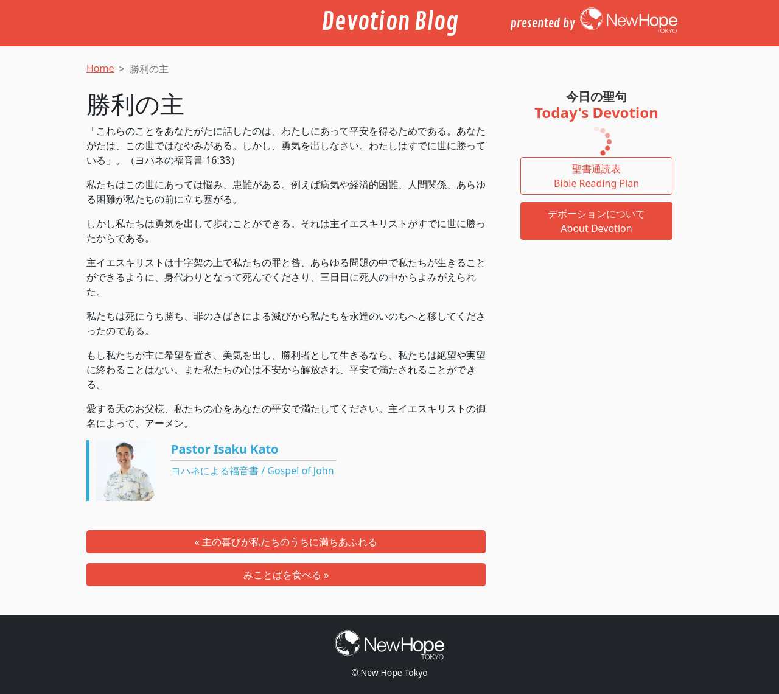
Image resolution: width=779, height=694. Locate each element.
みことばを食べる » (286, 574)
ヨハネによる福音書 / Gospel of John (252, 470)
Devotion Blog (389, 22)
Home (100, 68)
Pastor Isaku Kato (225, 449)
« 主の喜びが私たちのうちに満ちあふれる (286, 542)
